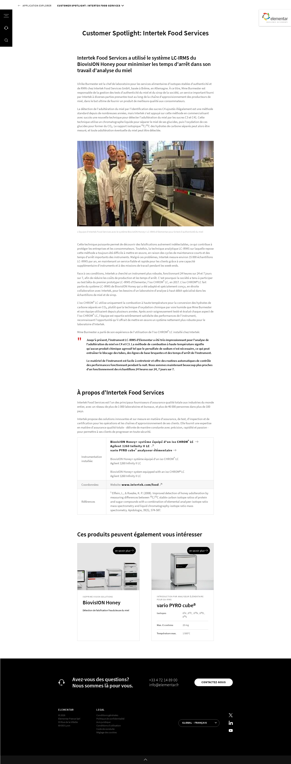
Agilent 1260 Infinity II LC (130, 446)
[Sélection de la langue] (198, 723)
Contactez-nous (213, 682)
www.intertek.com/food (140, 484)
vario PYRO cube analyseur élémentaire (141, 450)
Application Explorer (37, 5)
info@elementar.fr (164, 684)
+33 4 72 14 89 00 (163, 679)
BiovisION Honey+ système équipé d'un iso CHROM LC (152, 442)
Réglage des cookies (106, 732)
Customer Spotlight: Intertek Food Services (88, 5)
